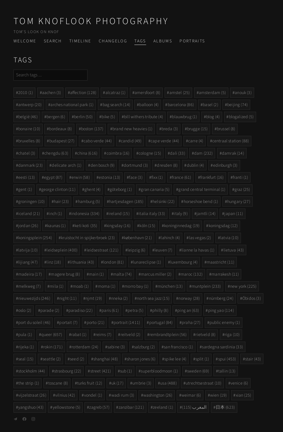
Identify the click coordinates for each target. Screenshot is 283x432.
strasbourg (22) (67, 371)
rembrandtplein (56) (168, 335)
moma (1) (106, 286)
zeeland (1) (163, 407)
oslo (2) (24, 310)
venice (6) (239, 383)
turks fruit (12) (89, 383)
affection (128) (83, 93)
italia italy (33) (152, 214)
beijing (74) (237, 105)
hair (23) (61, 201)
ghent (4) (92, 189)
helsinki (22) (163, 201)
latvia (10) (229, 238)
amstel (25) (179, 93)
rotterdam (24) (85, 347)
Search (53, 41)
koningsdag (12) (223, 226)
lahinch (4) (170, 238)
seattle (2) (52, 359)
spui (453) (227, 359)
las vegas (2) (200, 238)
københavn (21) (138, 238)
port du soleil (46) (34, 322)
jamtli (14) (206, 214)
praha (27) (191, 322)
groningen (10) (31, 201)
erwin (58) (81, 177)
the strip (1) (28, 383)
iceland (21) (29, 214)
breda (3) (170, 129)
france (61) (181, 177)
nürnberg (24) (221, 298)
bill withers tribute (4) (143, 117)
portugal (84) (161, 322)
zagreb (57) (99, 407)
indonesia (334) (85, 214)
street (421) (100, 371)
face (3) (135, 177)
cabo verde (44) (98, 141)
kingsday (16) (118, 226)
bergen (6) (56, 117)
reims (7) (103, 335)
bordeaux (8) (60, 129)
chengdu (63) (56, 153)
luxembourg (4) (183, 262)
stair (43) (253, 359)
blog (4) (213, 117)
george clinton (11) (58, 189)
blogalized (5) (241, 117)
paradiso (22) (80, 310)
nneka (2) (119, 298)
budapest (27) (62, 141)
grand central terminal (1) (201, 189)
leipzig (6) (137, 250)
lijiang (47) (28, 262)
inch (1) (55, 214)
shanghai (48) (105, 359)
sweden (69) (198, 371)
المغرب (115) (194, 407)
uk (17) (117, 383)
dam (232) (203, 153)
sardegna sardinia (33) (222, 347)
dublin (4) (195, 165)
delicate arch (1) (66, 165)
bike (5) (108, 117)
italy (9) (180, 214)
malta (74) (122, 274)
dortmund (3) (136, 165)
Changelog (113, 41)
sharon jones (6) (141, 359)
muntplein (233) (206, 286)
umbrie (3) (141, 383)
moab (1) (81, 286)
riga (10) (232, 335)
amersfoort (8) (147, 93)
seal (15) (25, 359)
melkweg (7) (29, 286)
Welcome (24, 41)
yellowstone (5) (66, 407)
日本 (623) (225, 407)
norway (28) (189, 298)
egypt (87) (53, 177)
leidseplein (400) (62, 250)
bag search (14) (116, 105)
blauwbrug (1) (184, 117)
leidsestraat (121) (103, 250)
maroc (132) (192, 274)
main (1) (96, 274)
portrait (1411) (127, 322)
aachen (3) (51, 93)
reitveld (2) (131, 335)
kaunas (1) (56, 226)
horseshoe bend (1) (201, 201)
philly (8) (160, 310)
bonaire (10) (29, 129)
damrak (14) (233, 153)
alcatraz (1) (115, 93)
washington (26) (157, 395)
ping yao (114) (221, 310)
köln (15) (147, 226)
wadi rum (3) (122, 395)
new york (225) (243, 286)
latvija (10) (28, 250)
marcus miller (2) (156, 274)
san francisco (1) (178, 347)
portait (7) (68, 322)
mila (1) (56, 286)
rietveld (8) (205, 335)
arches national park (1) (71, 105)
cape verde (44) (165, 141)
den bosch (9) (103, 165)
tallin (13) (227, 371)
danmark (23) (30, 165)
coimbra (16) (118, 153)
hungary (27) (238, 201)
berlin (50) (83, 117)
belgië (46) (28, 117)
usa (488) (168, 383)
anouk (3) (243, 93)
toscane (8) (58, 383)
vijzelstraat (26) (32, 395)
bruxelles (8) (29, 141)
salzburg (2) (144, 347)
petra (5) (135, 310)
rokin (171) (53, 347)
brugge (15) (197, 129)
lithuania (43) (82, 262)
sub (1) (126, 371)
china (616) (87, 153)
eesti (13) (26, 177)
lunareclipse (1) (147, 262)
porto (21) (96, 322)
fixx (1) (157, 177)
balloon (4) (148, 105)
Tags (140, 41)
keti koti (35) (86, 226)
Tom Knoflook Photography (91, 21)
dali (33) (177, 153)
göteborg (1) (121, 189)
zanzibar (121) (131, 407)
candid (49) (131, 141)
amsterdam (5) (212, 93)
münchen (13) (170, 286)
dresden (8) (167, 165)
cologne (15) (150, 153)
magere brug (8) (65, 274)
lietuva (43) (234, 250)
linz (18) (54, 262)
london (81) (113, 262)
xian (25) (243, 395)
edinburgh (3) (225, 165)
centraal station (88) (230, 141)
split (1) (202, 359)
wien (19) (218, 395)
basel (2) (210, 105)
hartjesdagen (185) (126, 201)
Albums (162, 41)
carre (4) (195, 141)
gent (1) (25, 189)
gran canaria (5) (155, 189)
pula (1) (25, 335)
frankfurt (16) (212, 177)
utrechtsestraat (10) (203, 383)
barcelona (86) (181, 105)
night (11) (68, 298)
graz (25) (242, 189)
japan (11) (233, 214)
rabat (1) (78, 335)
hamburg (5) (89, 201)
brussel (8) (226, 129)
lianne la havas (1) (197, 250)
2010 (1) (25, 93)
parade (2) (49, 310)
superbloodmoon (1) (159, 371)
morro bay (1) (136, 286)
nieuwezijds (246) (34, 298)
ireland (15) (119, 214)
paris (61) (110, 310)
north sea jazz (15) (153, 298)
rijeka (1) (26, 347)
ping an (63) (188, 310)
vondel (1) (93, 395)
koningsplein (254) (35, 238)
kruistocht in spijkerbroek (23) (88, 238)
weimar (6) (191, 395)
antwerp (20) (30, 105)
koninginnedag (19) (181, 226)
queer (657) (51, 335)
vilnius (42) (65, 395)
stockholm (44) (31, 371)
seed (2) (77, 359)
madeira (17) (30, 274)
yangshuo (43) (30, 407)
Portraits (192, 41)
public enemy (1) (225, 322)
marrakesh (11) (225, 274)
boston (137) (92, 129)
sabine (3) (116, 347)
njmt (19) (94, 298)
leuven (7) (163, 250)
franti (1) (240, 177)
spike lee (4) (175, 359)
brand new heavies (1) (132, 129)
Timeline (80, 41)
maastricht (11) (220, 262)
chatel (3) (26, 153)
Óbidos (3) (251, 298)
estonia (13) (109, 177)
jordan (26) (28, 226)
